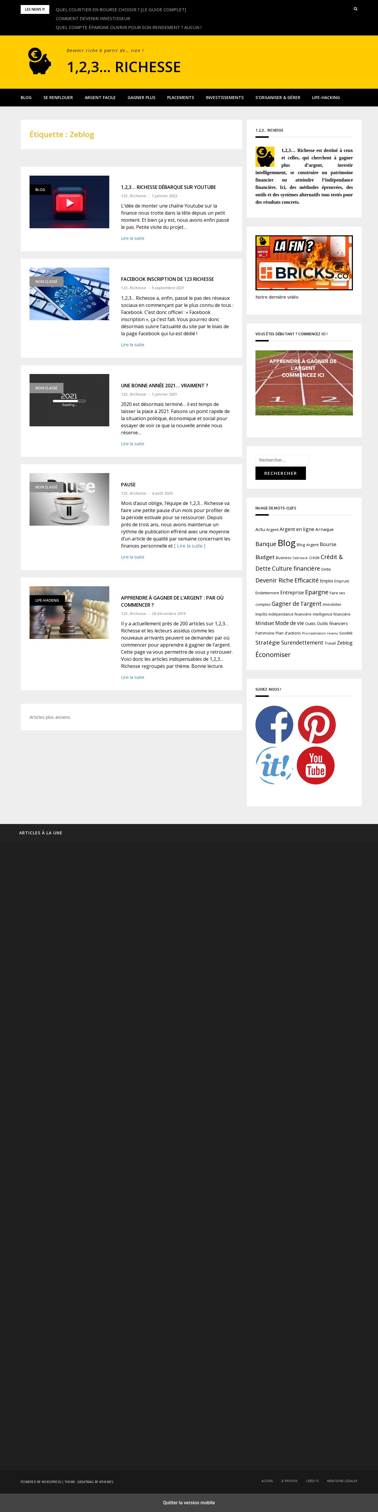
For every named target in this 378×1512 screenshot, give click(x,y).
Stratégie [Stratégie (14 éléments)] (267, 642)
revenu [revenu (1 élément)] (332, 633)
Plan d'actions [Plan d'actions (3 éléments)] (288, 633)
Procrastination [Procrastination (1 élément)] (314, 633)
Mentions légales (342, 1481)
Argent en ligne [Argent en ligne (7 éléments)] (297, 529)
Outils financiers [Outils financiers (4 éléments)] (332, 623)
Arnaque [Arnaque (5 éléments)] (324, 529)
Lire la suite (132, 238)
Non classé (46, 281)
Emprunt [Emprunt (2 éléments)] (341, 581)
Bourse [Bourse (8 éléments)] (328, 544)
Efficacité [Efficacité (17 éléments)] (306, 580)
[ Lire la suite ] (189, 546)
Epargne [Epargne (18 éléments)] (316, 592)
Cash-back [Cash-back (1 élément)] (300, 558)
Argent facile (100, 97)
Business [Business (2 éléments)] (283, 557)
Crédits (312, 1481)
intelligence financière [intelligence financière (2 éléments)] (332, 614)
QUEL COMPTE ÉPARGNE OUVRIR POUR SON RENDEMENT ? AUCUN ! (128, 27)
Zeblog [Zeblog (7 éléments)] (345, 643)
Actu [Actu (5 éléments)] (260, 529)
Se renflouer (58, 97)
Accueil (267, 1481)
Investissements (225, 97)
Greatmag (85, 1482)
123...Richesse (133, 195)
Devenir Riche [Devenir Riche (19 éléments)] (274, 580)
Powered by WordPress (41, 1482)
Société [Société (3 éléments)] (346, 633)
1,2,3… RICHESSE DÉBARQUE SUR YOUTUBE (168, 187)
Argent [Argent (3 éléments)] (272, 529)
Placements (180, 97)
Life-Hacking (326, 97)
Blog (26, 97)
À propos (289, 1481)
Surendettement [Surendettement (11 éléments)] (302, 642)
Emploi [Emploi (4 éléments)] (326, 581)
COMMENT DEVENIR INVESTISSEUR (93, 18)
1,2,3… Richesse (137, 65)
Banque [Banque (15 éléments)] (265, 544)
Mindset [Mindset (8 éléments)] (264, 623)
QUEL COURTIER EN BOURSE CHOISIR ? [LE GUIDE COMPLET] (121, 9)
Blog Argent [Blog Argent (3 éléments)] (308, 544)
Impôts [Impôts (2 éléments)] (261, 614)
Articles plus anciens (50, 717)
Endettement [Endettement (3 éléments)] (267, 592)
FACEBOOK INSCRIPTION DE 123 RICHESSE (167, 279)
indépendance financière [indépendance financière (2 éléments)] (290, 614)
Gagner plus (141, 97)
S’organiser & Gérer (277, 97)
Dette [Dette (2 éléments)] (326, 569)
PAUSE (128, 484)
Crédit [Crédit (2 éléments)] (314, 557)
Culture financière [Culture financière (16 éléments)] (296, 568)
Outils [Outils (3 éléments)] (310, 623)
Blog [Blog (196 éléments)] (287, 543)
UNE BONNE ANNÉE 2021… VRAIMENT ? (164, 385)
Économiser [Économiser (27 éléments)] (273, 654)
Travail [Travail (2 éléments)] (330, 643)
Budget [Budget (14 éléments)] (265, 557)
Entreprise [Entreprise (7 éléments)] (292, 592)
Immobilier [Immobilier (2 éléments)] (332, 604)
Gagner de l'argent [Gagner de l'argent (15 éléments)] (297, 604)
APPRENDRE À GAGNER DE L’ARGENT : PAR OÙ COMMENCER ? (172, 601)
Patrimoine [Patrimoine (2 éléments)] (264, 633)
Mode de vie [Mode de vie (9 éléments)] (289, 623)
